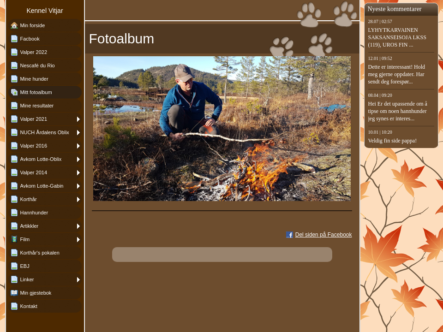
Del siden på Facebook (323, 234)
